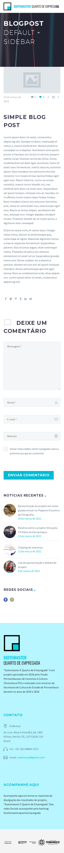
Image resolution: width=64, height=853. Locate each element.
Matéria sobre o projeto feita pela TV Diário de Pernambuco (37, 530)
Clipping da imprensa (30, 547)
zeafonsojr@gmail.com (31, 757)
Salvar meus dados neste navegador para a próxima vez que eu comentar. (34, 451)
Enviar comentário (28, 475)
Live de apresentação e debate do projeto (37, 565)
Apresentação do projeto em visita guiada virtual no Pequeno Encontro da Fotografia (39, 510)
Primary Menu (57, 7)
